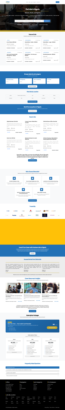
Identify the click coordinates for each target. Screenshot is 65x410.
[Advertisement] (32, 68)
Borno (44, 396)
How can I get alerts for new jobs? (11, 374)
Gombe (34, 397)
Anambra (23, 396)
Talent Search (49, 387)
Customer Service (50, 383)
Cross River (50, 396)
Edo (11, 397)
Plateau (12, 402)
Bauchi (28, 396)
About (20, 383)
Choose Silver (32, 355)
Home (27, 2)
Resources (49, 388)
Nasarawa (34, 400)
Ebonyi (7, 397)
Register (34, 2)
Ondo (50, 400)
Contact (21, 384)
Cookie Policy (57, 406)
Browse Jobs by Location (32, 101)
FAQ (20, 388)
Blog (29, 2)
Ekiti (17, 397)
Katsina (7, 400)
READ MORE (38, 300)
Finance (34, 384)
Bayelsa (34, 396)
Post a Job (48, 384)
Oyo (6, 402)
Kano (55, 397)
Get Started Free (52, 327)
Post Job (57, 2)
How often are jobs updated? (11, 371)
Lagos (28, 400)
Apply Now (19, 48)
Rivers (17, 402)
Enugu (23, 397)
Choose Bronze (14, 351)
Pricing (48, 386)
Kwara (23, 400)
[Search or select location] (29, 21)
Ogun (44, 400)
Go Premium (51, 355)
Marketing (35, 387)
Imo (38, 397)
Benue (39, 396)
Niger (39, 400)
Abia (6, 396)
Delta (55, 396)
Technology (35, 383)
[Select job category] (39, 21)
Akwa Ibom (18, 396)
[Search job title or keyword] (19, 21)
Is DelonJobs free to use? (10, 366)
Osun (55, 400)
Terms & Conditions (23, 387)
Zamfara (39, 402)
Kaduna (50, 397)
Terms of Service (52, 406)
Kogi (17, 400)
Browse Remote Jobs (32, 110)
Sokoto (23, 402)
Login (32, 2)
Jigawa (44, 397)
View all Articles (32, 310)
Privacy (21, 386)
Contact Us (38, 2)
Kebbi (12, 400)
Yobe (33, 402)
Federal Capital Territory (29, 398)
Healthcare (35, 386)
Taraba (28, 402)
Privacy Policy (47, 406)
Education (35, 388)
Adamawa (12, 396)
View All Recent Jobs (32, 159)
